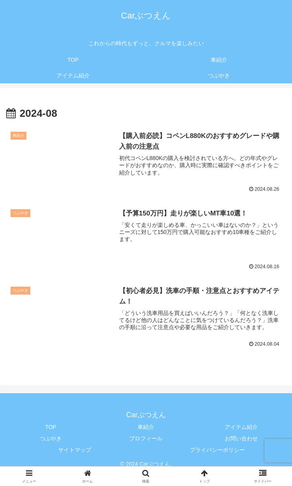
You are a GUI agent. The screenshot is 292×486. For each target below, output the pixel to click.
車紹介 (146, 427)
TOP (51, 427)
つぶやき (51, 438)
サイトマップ (74, 450)
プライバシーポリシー (217, 450)
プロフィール (145, 438)
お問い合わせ (241, 438)
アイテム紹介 (241, 427)
